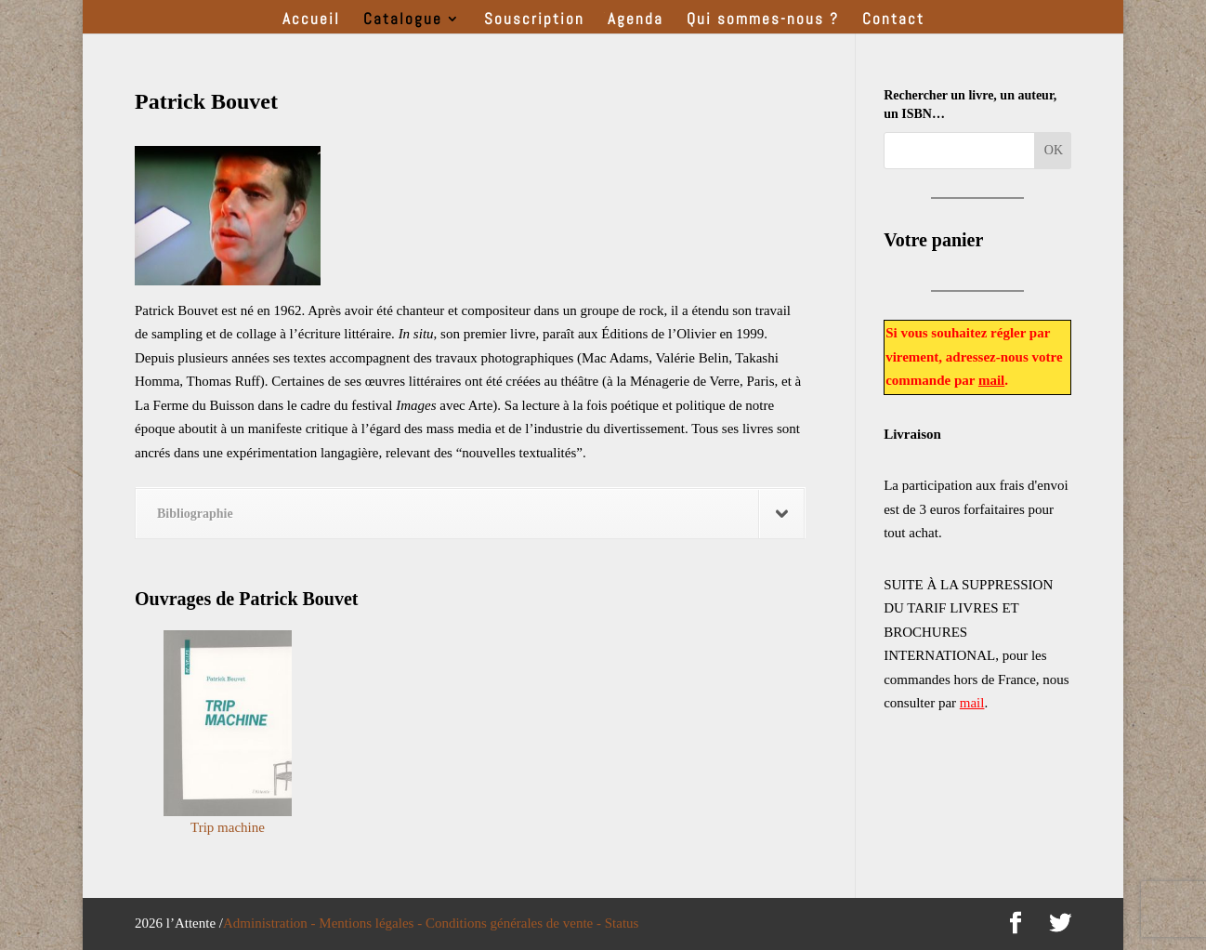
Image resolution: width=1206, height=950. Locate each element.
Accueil (311, 20)
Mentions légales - (372, 923)
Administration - (271, 923)
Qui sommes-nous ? (763, 20)
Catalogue (402, 20)
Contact (893, 20)
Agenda (635, 20)
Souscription (534, 20)
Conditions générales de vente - (515, 923)
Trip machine (227, 827)
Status (622, 923)
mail (991, 380)
